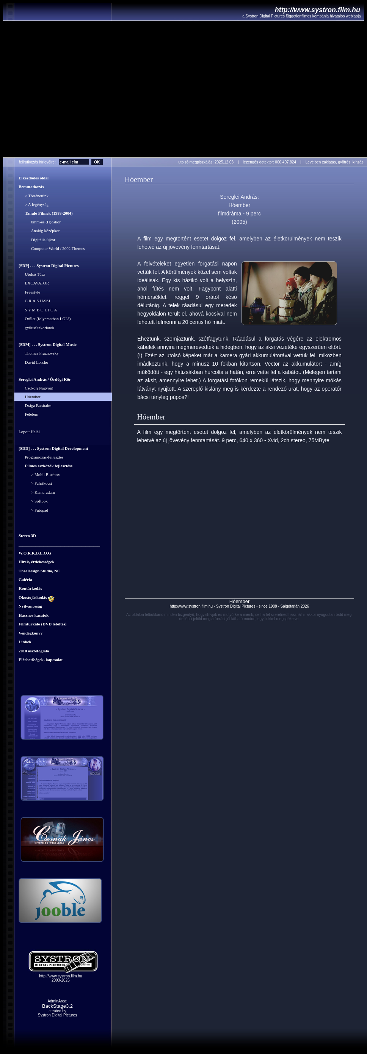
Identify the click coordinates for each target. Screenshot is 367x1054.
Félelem (28, 414)
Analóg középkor (39, 231)
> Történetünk (34, 195)
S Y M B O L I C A (38, 310)
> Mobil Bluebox (39, 474)
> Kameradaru (37, 492)
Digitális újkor (37, 239)
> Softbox (33, 501)
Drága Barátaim (35, 405)
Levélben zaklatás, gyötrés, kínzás (336, 162)
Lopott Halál (29, 431)
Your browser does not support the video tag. (185, 89)
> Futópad (33, 510)
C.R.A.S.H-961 (34, 301)
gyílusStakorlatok (36, 327)
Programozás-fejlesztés (41, 457)
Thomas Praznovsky (39, 353)
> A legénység (34, 205)
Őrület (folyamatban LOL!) (45, 319)
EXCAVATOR (34, 283)
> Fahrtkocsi (35, 483)
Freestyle (29, 292)
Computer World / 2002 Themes (52, 249)
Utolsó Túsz (32, 274)
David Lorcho (33, 362)
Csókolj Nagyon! (36, 388)
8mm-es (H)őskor (40, 222)
